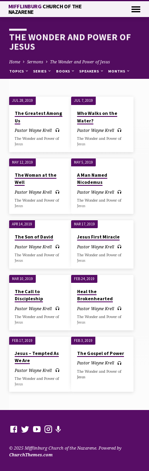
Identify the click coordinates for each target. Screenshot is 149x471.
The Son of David (34, 237)
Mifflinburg (45, 9)
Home (14, 62)
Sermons (35, 62)
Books (65, 71)
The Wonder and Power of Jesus (80, 62)
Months (119, 71)
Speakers (91, 71)
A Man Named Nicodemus (92, 178)
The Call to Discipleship (29, 294)
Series (42, 71)
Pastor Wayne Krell (33, 130)
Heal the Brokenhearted (95, 294)
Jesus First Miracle (98, 237)
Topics (19, 71)
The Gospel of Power (100, 353)
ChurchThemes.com (31, 455)
